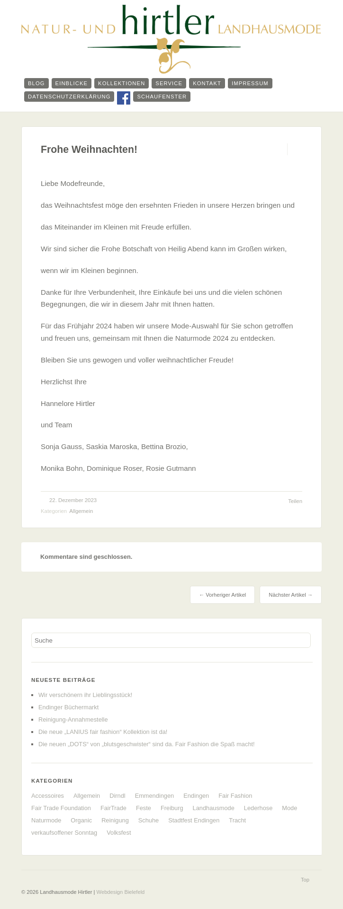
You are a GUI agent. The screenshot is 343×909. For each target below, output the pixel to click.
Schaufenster (162, 96)
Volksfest (119, 832)
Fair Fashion (235, 795)
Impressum (250, 83)
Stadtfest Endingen (193, 820)
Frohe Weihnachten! (89, 149)
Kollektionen (121, 83)
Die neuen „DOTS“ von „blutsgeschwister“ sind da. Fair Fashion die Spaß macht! (146, 744)
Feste (143, 808)
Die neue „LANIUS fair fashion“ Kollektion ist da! (102, 731)
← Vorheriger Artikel (222, 595)
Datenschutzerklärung (69, 96)
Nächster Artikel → (291, 595)
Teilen (295, 501)
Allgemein (81, 511)
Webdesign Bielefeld (121, 892)
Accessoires (47, 795)
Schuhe (148, 820)
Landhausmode (214, 808)
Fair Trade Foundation (61, 808)
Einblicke (71, 83)
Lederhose (258, 808)
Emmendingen (154, 795)
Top (305, 880)
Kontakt (207, 83)
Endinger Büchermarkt (68, 707)
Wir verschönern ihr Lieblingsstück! (85, 694)
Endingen (196, 795)
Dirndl (117, 795)
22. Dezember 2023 (73, 500)
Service (168, 83)
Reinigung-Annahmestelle (73, 719)
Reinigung (115, 820)
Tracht (237, 820)
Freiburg (172, 808)
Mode (289, 808)
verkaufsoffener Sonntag (64, 832)
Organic (81, 820)
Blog (36, 83)
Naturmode (46, 820)
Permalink (279, 149)
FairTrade (113, 808)
